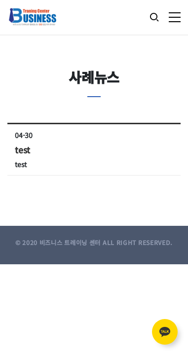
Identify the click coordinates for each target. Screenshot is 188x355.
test (22, 149)
